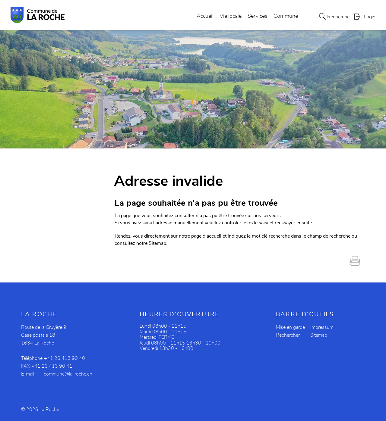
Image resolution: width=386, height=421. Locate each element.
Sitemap (318, 335)
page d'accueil (206, 236)
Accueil (205, 16)
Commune (286, 16)
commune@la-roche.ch (68, 374)
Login (369, 16)
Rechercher (288, 335)
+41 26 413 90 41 (51, 366)
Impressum (322, 327)
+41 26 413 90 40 (64, 358)
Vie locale (231, 16)
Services (257, 16)
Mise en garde (290, 327)
